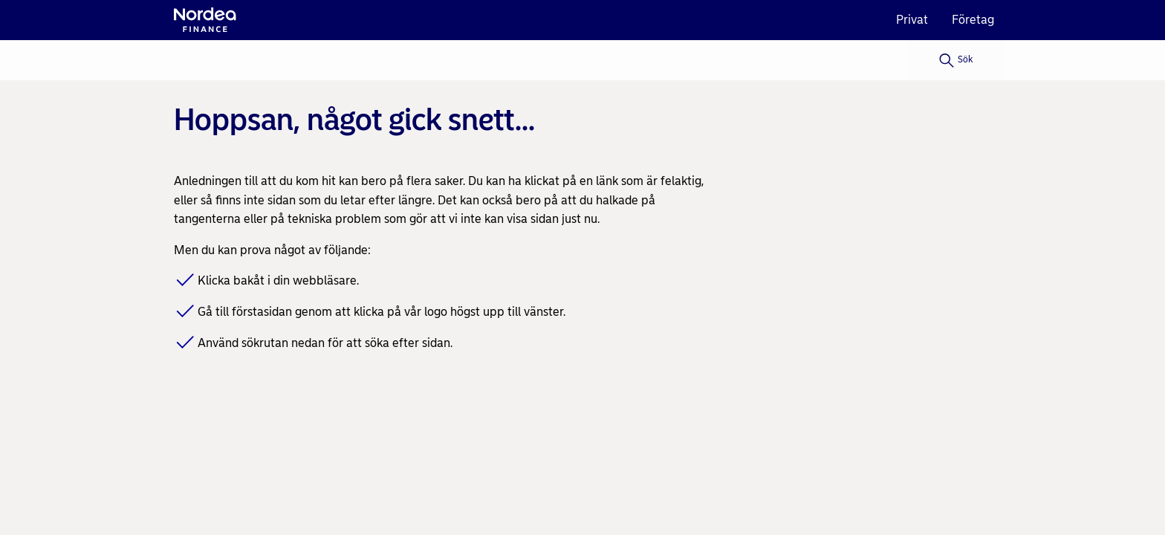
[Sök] (956, 60)
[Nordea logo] (205, 20)
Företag (973, 20)
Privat (912, 20)
